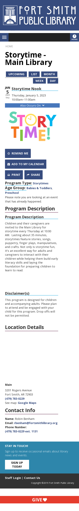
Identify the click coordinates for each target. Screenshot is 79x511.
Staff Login (13, 478)
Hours (75, 37)
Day (53, 81)
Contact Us (32, 478)
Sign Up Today (17, 464)
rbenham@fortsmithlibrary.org (36, 423)
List (34, 74)
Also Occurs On (32, 105)
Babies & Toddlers (39, 188)
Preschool (12, 193)
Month (49, 74)
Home (9, 46)
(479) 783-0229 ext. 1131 (21, 431)
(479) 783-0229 (14, 398)
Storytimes (40, 183)
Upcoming (16, 74)
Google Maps (27, 403)
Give (39, 500)
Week (39, 81)
